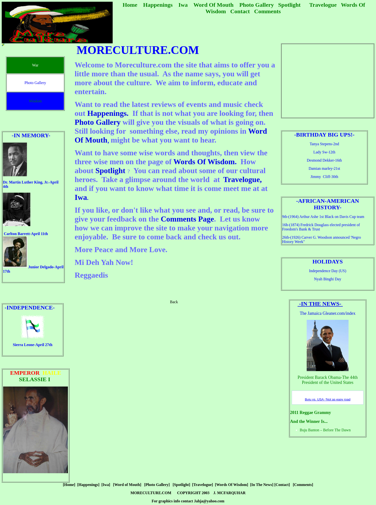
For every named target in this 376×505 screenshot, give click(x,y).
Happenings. (108, 113)
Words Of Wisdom (204, 161)
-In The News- (319, 304)
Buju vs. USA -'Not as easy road (327, 399)
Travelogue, (242, 179)
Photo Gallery (98, 122)
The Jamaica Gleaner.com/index (327, 313)
